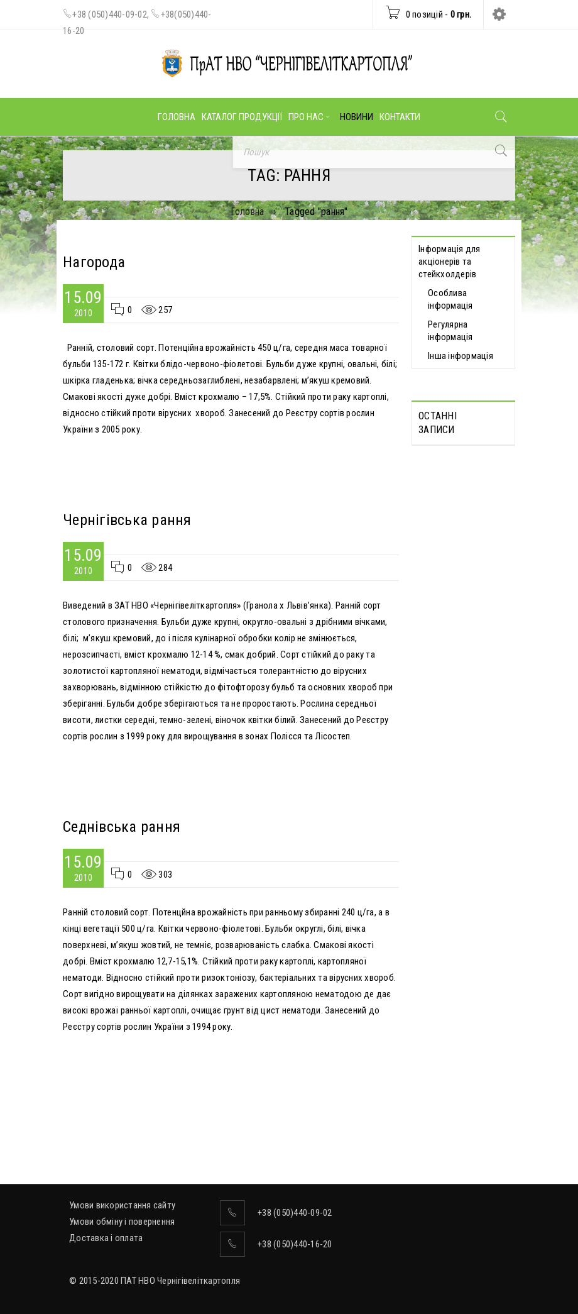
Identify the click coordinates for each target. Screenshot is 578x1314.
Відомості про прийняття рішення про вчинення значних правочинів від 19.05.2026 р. (461, 742)
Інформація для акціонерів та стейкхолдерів (449, 261)
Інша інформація (460, 356)
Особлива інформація (450, 299)
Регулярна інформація (450, 331)
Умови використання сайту (122, 1205)
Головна (247, 212)
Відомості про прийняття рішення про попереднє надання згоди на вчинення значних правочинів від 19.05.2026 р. (455, 618)
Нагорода (94, 262)
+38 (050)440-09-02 (109, 14)
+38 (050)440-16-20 (295, 1244)
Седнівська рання (121, 827)
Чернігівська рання (127, 520)
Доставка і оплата (106, 1238)
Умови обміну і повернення (122, 1221)
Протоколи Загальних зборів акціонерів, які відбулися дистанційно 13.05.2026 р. (461, 495)
